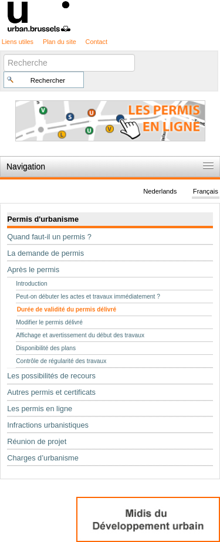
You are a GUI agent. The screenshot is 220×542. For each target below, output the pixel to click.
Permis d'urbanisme (43, 219)
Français (205, 191)
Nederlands (160, 191)
